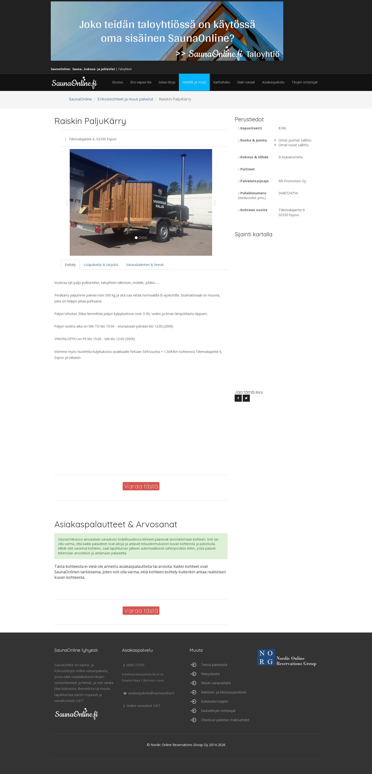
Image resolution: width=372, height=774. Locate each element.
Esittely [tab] (70, 264)
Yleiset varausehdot (216, 683)
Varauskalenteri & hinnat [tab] (145, 264)
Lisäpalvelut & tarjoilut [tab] (101, 264)
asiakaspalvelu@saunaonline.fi (148, 693)
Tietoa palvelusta (214, 664)
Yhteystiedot (210, 674)
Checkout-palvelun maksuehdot (225, 720)
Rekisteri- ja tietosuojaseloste (224, 692)
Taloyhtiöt (125, 69)
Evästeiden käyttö (214, 701)
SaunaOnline (80, 99)
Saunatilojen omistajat (218, 710)
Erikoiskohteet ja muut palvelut (125, 99)
